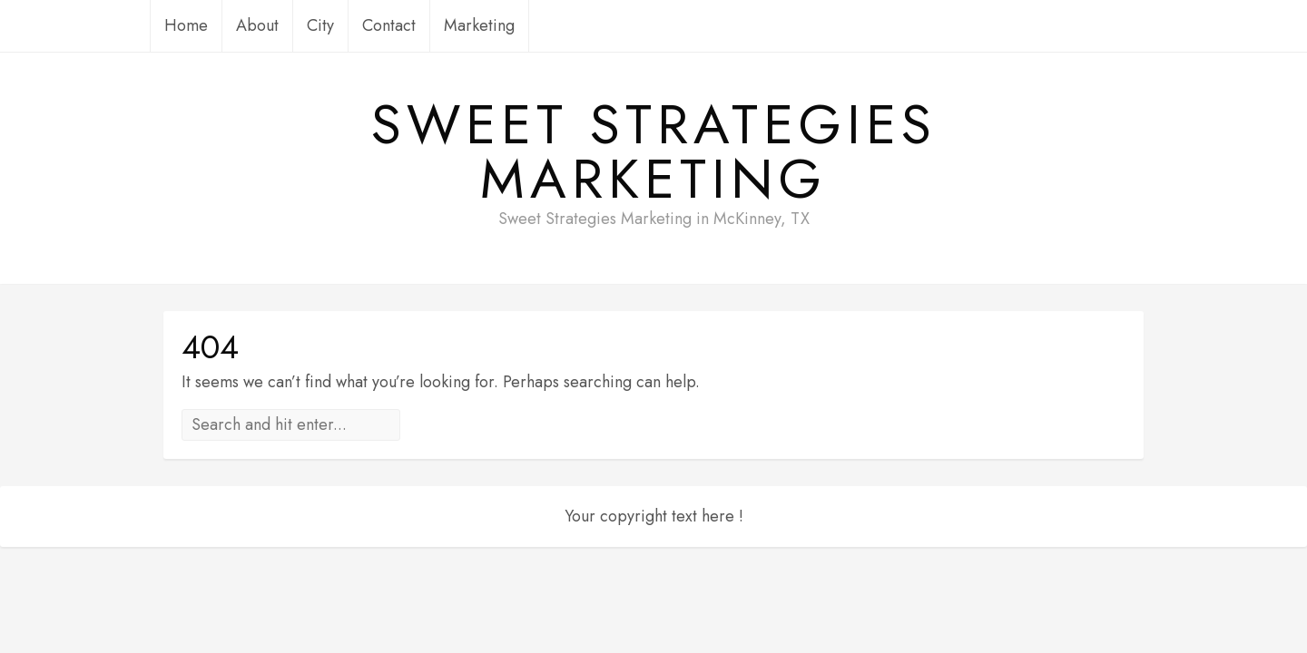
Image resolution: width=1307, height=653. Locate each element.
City (320, 25)
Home (186, 25)
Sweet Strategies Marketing (654, 152)
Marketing (479, 25)
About (257, 25)
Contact (389, 25)
